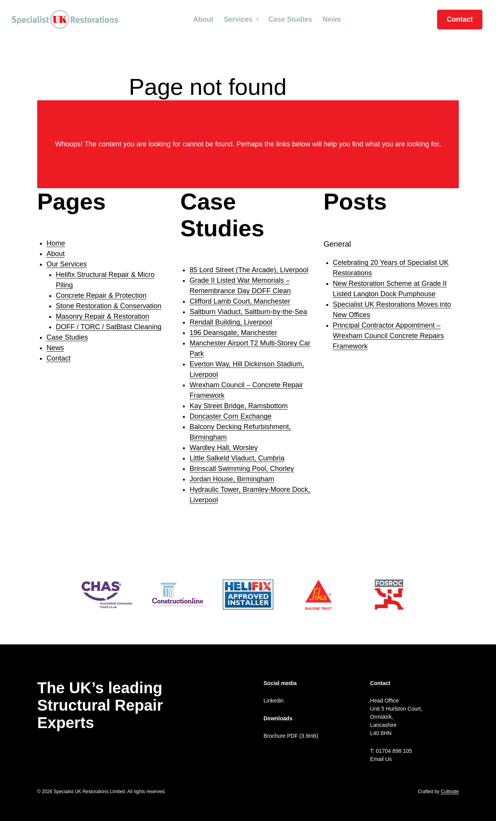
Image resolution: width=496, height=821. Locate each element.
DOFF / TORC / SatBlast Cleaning (108, 327)
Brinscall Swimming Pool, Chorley (241, 468)
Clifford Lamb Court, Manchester (239, 301)
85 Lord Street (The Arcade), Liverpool (248, 270)
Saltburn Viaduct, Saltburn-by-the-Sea (248, 312)
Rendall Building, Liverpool (230, 322)
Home (55, 243)
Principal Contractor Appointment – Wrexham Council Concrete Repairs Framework (388, 335)
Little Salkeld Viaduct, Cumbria (236, 458)
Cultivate (450, 791)
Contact (460, 19)
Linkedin (274, 700)
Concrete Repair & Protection (101, 295)
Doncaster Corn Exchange (230, 416)
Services (238, 19)
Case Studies (290, 19)
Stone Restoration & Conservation (108, 306)
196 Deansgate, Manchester (233, 333)
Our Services (66, 264)
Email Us (381, 759)
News (332, 19)
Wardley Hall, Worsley (223, 448)
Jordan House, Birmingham (231, 479)
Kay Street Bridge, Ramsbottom (238, 406)
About (203, 19)
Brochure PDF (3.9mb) (291, 736)
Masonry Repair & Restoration (102, 316)
